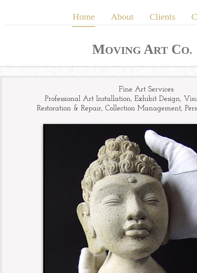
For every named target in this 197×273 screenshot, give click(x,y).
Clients (162, 17)
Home (83, 17)
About (122, 17)
